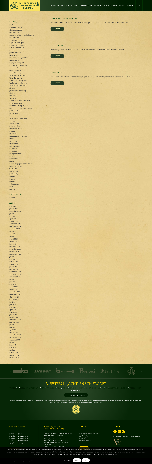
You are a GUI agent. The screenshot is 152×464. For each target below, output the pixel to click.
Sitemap (12, 189)
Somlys (12, 138)
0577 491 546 (84, 438)
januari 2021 (13, 315)
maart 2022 (13, 287)
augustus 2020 (14, 322)
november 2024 (15, 226)
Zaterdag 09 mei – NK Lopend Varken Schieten (56, 437)
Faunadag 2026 (14, 38)
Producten (13, 133)
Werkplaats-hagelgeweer (18, 80)
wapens (12, 121)
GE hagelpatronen (15, 40)
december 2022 (15, 269)
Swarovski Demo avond (17, 75)
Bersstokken (13, 171)
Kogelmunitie (14, 60)
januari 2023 (13, 267)
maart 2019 (13, 352)
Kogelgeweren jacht (16, 128)
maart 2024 (13, 239)
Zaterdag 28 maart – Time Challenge (53, 435)
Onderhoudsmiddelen (17, 68)
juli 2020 (12, 325)
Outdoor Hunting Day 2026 (19, 106)
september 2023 (15, 254)
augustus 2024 (14, 229)
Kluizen (12, 176)
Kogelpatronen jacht (16, 63)
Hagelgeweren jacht (16, 103)
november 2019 (15, 335)
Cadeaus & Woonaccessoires (19, 101)
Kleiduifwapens (14, 146)
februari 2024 (14, 241)
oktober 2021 (14, 297)
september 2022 (15, 274)
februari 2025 (14, 221)
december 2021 (15, 292)
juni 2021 (12, 304)
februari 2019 (14, 355)
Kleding (12, 93)
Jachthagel (13, 55)
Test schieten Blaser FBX (63, 18)
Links (11, 186)
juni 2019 (12, 345)
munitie (12, 131)
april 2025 (12, 219)
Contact (12, 181)
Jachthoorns (13, 143)
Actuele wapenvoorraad (17, 85)
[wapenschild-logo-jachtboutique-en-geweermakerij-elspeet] (76, 409)
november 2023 (15, 249)
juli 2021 (12, 302)
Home (11, 50)
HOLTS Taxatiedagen (16, 48)
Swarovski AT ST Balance (18, 118)
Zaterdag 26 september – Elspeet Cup (54, 446)
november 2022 (15, 272)
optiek (11, 161)
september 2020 (15, 320)
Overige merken (15, 154)
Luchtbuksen (14, 159)
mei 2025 (12, 216)
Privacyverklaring (15, 166)
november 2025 (15, 211)
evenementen (14, 32)
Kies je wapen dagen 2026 (18, 58)
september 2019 (15, 337)
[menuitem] (54, 5)
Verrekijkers (13, 98)
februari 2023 (14, 264)
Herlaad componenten (17, 45)
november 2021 (15, 294)
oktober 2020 (14, 317)
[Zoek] (139, 5)
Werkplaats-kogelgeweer (18, 83)
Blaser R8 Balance (15, 27)
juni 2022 (12, 282)
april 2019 (12, 350)
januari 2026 (13, 209)
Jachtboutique (14, 174)
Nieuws (12, 179)
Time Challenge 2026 (16, 78)
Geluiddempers (14, 184)
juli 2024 (12, 231)
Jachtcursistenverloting (17, 91)
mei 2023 (12, 259)
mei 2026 (12, 206)
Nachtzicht (13, 149)
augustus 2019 (14, 340)
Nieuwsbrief (13, 151)
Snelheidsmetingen (16, 73)
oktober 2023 (14, 251)
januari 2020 (13, 332)
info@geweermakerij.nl (85, 440)
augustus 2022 (14, 277)
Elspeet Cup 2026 (15, 30)
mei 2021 (12, 307)
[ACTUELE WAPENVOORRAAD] (76, 395)
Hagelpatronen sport (16, 43)
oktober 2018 (14, 357)
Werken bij (13, 169)
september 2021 (15, 299)
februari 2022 (14, 289)
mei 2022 (12, 284)
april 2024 (12, 236)
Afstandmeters (14, 126)
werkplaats (13, 156)
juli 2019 (12, 342)
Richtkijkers (13, 113)
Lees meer (57, 29)
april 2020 (12, 330)
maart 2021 (13, 312)
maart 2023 (13, 262)
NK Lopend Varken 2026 (18, 65)
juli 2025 (12, 214)
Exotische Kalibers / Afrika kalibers (21, 35)
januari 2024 (13, 244)
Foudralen (13, 141)
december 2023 (15, 246)
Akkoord (76, 460)
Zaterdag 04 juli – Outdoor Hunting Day (54, 439)
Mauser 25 (56, 72)
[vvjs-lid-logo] (117, 442)
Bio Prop (12, 25)
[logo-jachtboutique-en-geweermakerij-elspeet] (24, 5)
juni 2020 (12, 327)
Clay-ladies (56, 45)
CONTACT (83, 426)
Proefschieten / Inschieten (18, 136)
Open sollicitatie (15, 70)
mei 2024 (12, 234)
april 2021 (12, 310)
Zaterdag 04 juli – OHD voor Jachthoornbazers (56, 440)
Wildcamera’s (14, 123)
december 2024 (15, 224)
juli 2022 (12, 279)
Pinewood (12, 96)
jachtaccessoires (15, 53)
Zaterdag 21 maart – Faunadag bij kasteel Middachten (58, 433)
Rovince (12, 116)
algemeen (12, 88)
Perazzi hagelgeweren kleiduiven (21, 164)
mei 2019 (12, 347)
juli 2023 (12, 257)
